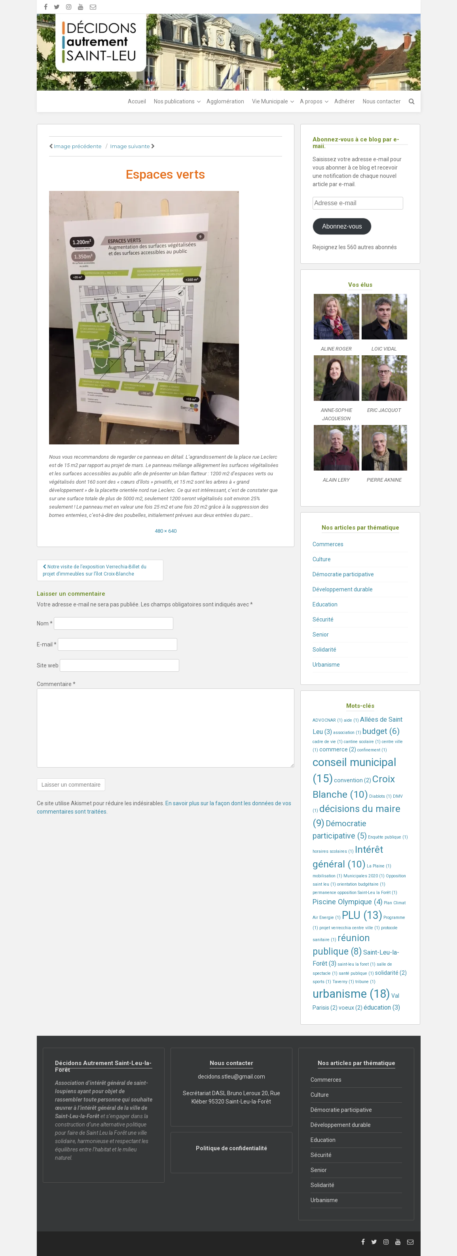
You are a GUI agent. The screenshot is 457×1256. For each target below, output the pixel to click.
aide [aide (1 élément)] (351, 720)
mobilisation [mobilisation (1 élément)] (327, 876)
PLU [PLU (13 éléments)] (362, 915)
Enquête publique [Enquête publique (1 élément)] (388, 837)
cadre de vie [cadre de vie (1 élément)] (328, 741)
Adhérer (344, 101)
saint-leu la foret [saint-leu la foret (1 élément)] (356, 964)
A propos (311, 101)
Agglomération (225, 101)
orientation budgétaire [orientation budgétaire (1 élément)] (361, 884)
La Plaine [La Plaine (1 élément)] (379, 866)
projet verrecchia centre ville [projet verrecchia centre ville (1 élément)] (349, 927)
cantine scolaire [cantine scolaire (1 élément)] (362, 741)
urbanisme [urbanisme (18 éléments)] (351, 994)
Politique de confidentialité (231, 1148)
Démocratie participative (343, 574)
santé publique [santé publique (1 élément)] (356, 973)
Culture (322, 559)
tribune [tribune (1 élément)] (365, 981)
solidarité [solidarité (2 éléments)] (391, 973)
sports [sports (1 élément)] (322, 981)
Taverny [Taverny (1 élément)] (343, 981)
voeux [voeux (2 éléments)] (350, 1007)
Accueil (137, 101)
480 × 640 (165, 531)
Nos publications (174, 101)
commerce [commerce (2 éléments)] (337, 749)
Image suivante (130, 146)
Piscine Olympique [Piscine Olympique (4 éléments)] (348, 902)
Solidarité (324, 649)
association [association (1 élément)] (347, 732)
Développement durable (343, 589)
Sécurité (323, 619)
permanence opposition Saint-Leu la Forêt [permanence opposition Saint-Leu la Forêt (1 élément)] (355, 892)
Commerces (328, 544)
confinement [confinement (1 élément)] (372, 750)
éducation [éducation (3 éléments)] (382, 1007)
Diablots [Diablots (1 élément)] (380, 796)
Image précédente (78, 146)
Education (325, 604)
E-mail (47, 644)
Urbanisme (326, 664)
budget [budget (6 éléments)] (381, 731)
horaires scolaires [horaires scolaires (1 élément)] (333, 851)
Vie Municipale (270, 101)
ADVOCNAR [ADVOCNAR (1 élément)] (328, 720)
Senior (321, 634)
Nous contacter (382, 101)
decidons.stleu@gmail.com (231, 1076)
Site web (48, 665)
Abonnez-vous (342, 226)
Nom (45, 623)
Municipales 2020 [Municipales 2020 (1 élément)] (364, 876)
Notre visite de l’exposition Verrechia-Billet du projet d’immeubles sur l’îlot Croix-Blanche (94, 570)
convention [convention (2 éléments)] (352, 780)
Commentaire (56, 684)
